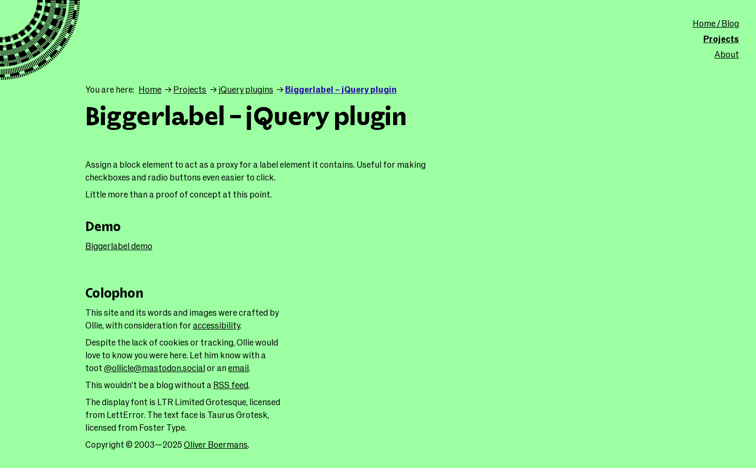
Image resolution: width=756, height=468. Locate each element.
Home (150, 89)
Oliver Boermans (216, 444)
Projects (721, 38)
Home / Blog (716, 23)
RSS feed (230, 384)
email (238, 367)
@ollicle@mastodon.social (154, 367)
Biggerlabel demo (118, 245)
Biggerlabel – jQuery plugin (340, 89)
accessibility (216, 325)
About (726, 54)
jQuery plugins (245, 89)
